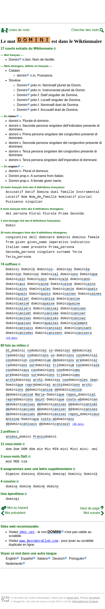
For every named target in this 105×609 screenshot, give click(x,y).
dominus (79, 237)
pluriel (85, 197)
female (94, 237)
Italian (12, 247)
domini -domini (48, 351)
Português (76, 559)
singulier (34, 202)
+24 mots (12, 338)
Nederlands (14, 565)
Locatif (12, 197)
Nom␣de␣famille (43, 197)
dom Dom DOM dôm (20, 449)
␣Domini (15, 351)
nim (24, 462)
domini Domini (22, 274)
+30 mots (78, 424)
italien (12, 116)
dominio (63, 237)
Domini (14, 59)
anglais (13, 166)
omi (94, 449)
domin (12, 487)
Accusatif (14, 192)
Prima (63, 213)
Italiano (42, 559)
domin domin (32, 487)
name (25, 247)
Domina (43, 192)
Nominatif (67, 197)
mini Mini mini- (75, 449)
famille (67, 192)
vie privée (94, 598)
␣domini (81, 395)
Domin (10, 225)
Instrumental (88, 192)
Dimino (12, 474)
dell (33, 237)
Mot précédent (13, 513)
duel (54, 192)
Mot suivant (94, 513)
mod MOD (12, 462)
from (9, 242)
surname (63, 252)
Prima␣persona (61, 247)
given (20, 242)
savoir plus (73, 598)
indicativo (80, 242)
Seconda (77, 213)
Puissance (14, 202)
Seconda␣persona (20, 252)
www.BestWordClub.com (38, 541)
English (11, 559)
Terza (77, 252)
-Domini (49, 395)
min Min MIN (48, 449)
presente (39, 247)
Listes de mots (15, 30)
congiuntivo (16, 237)
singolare (46, 252)
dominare (47, 237)
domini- (46, 269)
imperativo (58, 242)
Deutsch (58, 559)
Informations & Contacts (85, 602)
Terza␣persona (18, 257)
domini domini (32, 318)
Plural (35, 213)
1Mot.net (27, 532)
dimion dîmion (36, 474)
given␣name (37, 242)
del (9, 213)
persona (20, 213)
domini (21, 75)
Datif (30, 192)
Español (27, 559)
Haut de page (92, 508)
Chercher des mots (87, 30)
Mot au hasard (14, 508)
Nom (24, 197)
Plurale (49, 213)
